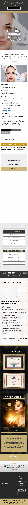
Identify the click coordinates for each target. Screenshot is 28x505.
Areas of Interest (14, 257)
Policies (25, 498)
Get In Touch (14, 243)
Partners (19, 498)
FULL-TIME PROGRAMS (14, 260)
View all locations (14, 460)
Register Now (14, 234)
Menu (14, 12)
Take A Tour (14, 240)
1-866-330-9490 (22, 483)
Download (14, 430)
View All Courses (14, 254)
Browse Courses (14, 8)
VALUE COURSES (14, 263)
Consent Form (21, 493)
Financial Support (14, 237)
